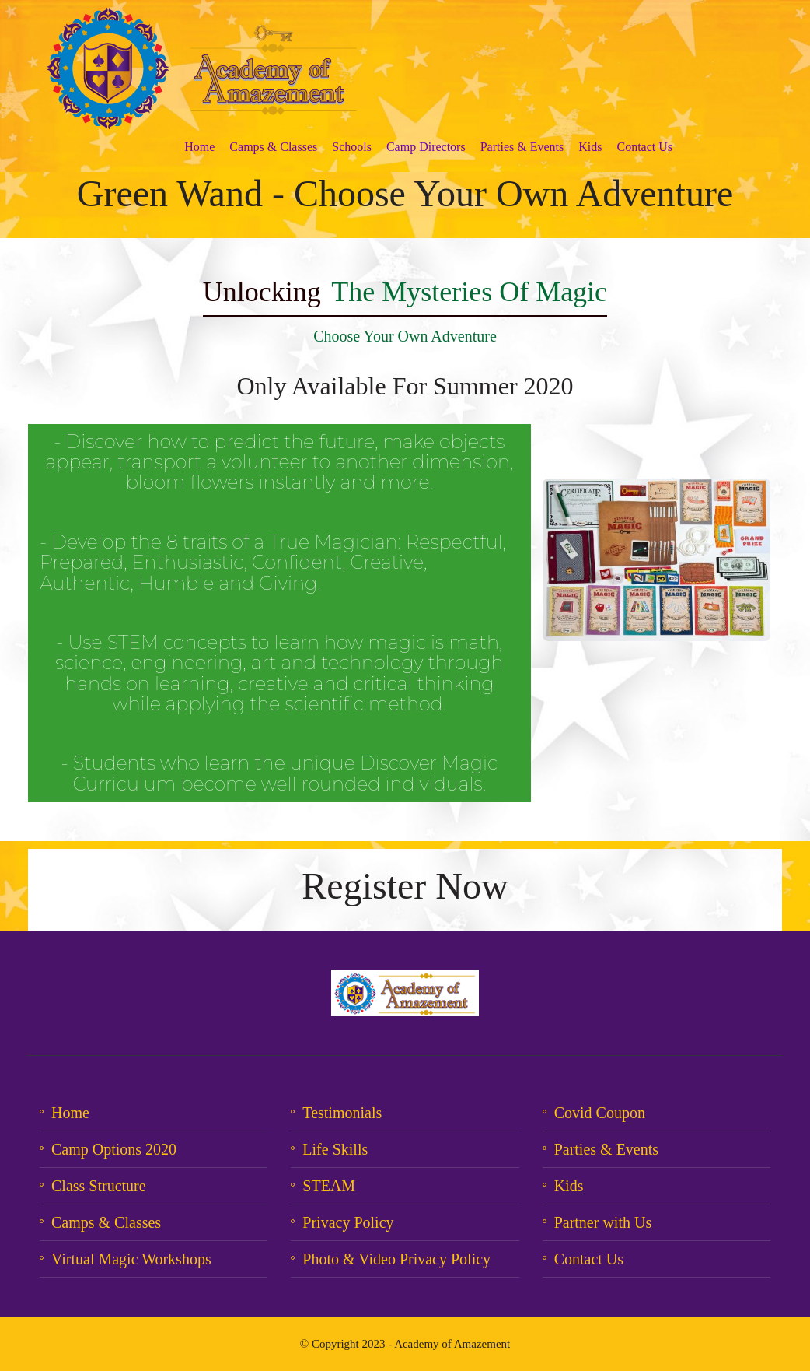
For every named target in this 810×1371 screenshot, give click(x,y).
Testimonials (342, 1112)
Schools (352, 146)
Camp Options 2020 (113, 1149)
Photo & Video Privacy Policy (396, 1259)
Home (199, 146)
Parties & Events (522, 146)
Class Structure (98, 1185)
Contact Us (644, 146)
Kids (590, 146)
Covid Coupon (599, 1112)
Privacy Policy (347, 1222)
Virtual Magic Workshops (131, 1259)
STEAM (328, 1185)
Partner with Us (603, 1222)
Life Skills (335, 1149)
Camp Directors (426, 146)
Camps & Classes (273, 146)
